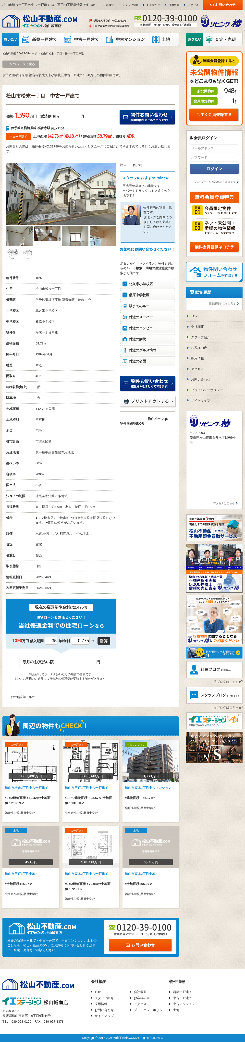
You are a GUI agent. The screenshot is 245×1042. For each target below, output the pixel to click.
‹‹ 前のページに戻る (21, 64)
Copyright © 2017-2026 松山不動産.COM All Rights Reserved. (122, 1038)
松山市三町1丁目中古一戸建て (86, 788)
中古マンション (184, 1004)
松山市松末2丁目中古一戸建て (26, 788)
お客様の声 (153, 4)
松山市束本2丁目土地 (140, 874)
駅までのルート (141, 306)
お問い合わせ (200, 379)
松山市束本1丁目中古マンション (148, 788)
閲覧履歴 (203, 292)
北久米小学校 (45, 310)
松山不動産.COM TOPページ (19, 53)
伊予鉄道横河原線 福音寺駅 (55, 300)
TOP (92, 4)
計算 (104, 641)
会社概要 (108, 4)
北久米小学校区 (141, 284)
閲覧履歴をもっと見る (222, 303)
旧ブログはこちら (226, 682)
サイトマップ (200, 400)
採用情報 (174, 4)
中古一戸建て (182, 998)
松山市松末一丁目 (48, 289)
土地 (176, 1010)
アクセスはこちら (224, 503)
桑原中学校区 (139, 295)
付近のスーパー (141, 317)
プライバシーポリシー (207, 390)
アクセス (193, 4)
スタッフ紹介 (130, 4)
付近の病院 (137, 339)
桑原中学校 (43, 321)
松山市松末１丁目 (51, 53)
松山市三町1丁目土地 (20, 874)
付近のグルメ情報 (142, 350)
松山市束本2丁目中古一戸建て (86, 874)
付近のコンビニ (141, 328)
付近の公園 (137, 361)
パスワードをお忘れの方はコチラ (215, 181)
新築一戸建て (182, 992)
